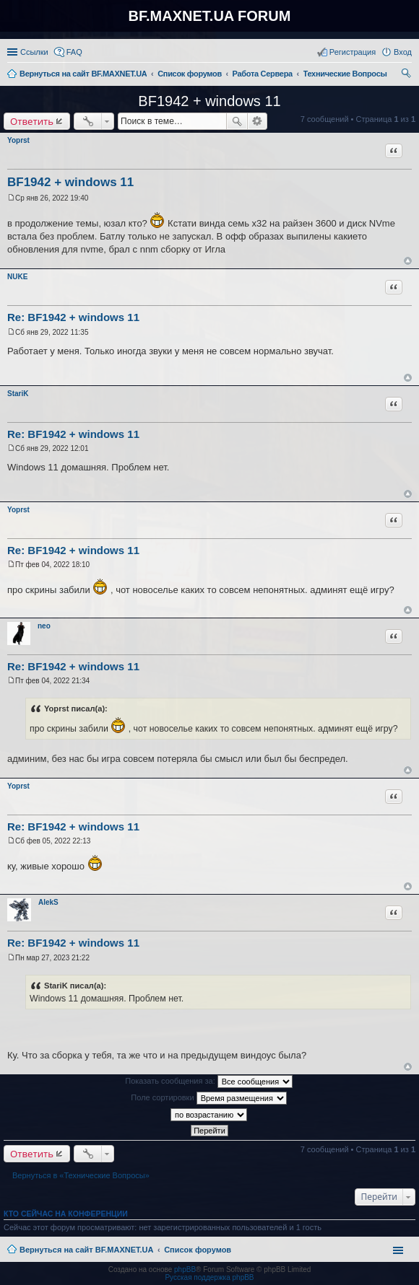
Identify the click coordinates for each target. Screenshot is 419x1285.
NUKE (17, 277)
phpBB (185, 1269)
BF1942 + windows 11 (209, 101)
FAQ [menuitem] (74, 52)
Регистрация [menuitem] (352, 52)
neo (44, 626)
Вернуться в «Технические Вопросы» (81, 1175)
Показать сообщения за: (209, 1081)
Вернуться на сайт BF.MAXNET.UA (86, 1249)
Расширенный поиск (257, 121)
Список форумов (197, 1249)
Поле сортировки (208, 1098)
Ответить (31, 121)
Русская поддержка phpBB (209, 1277)
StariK (17, 394)
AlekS (48, 902)
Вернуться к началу (408, 261)
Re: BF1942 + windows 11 (73, 317)
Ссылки (34, 52)
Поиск (237, 121)
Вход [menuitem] (403, 52)
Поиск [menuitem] (407, 75)
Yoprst (18, 140)
